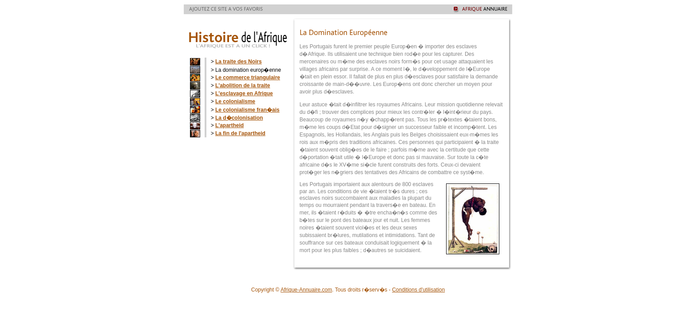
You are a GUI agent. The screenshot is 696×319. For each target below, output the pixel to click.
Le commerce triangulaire (247, 77)
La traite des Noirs (238, 61)
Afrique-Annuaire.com (306, 290)
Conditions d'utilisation (418, 290)
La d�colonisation (239, 118)
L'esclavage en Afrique (244, 93)
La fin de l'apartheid (240, 133)
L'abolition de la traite (242, 85)
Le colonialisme (235, 101)
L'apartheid (229, 125)
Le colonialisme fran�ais (247, 110)
